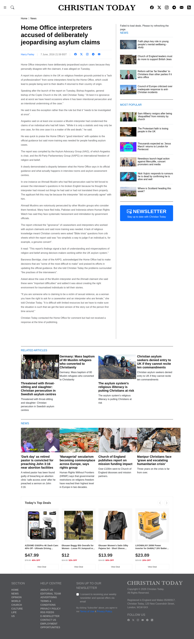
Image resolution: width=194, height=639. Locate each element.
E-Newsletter (49, 616)
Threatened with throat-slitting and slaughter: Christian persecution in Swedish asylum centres (38, 389)
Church (16, 605)
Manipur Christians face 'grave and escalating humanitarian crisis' (154, 460)
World (15, 601)
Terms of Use (87, 611)
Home (24, 18)
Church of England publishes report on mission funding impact (115, 460)
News (33, 18)
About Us (46, 590)
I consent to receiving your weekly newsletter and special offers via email (98, 598)
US (13, 616)
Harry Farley (27, 54)
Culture (17, 608)
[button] (5, 8)
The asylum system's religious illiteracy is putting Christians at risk (116, 387)
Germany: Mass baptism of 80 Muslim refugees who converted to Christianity (77, 362)
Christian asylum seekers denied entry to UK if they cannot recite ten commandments (154, 362)
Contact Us (48, 620)
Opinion (16, 597)
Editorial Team (50, 593)
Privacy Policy (50, 608)
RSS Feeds (47, 612)
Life (14, 612)
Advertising (48, 597)
